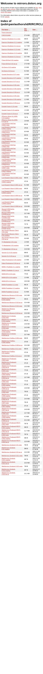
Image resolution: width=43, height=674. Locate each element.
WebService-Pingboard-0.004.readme (9, 373)
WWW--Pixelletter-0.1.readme (11, 267)
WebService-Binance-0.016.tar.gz (12, 302)
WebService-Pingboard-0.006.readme (9, 395)
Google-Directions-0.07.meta (11, 74)
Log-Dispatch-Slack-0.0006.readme (8, 202)
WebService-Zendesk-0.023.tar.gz (8, 473)
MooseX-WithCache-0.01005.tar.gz (8, 213)
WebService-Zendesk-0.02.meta (12, 445)
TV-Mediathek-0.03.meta (9, 242)
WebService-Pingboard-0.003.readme (9, 363)
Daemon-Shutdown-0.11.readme (12, 42)
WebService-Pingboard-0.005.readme (9, 384)
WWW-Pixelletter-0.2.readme (11, 288)
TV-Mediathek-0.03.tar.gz (9, 249)
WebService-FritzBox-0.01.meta (11, 349)
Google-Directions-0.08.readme (11, 89)
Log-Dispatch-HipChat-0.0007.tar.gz (9, 174)
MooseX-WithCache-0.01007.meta (8, 224)
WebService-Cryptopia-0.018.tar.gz (9, 334)
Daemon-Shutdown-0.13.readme (12, 53)
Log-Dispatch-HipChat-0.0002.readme (9, 138)
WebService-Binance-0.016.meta (12, 295)
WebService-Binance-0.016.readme (8, 298)
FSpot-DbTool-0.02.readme (10, 60)
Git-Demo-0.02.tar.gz (8, 71)
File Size (25, 29)
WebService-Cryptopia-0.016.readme (9, 320)
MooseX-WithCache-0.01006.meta (8, 216)
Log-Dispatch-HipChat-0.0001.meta (9, 124)
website (7, 17)
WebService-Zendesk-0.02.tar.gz (12, 452)
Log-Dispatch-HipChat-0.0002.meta (9, 135)
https (40, 7)
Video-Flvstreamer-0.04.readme (11, 260)
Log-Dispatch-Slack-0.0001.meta (12, 178)
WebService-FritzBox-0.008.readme (8, 341)
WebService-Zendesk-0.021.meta (12, 455)
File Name (5, 29)
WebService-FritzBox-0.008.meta (12, 338)
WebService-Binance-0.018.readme (8, 309)
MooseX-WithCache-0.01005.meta (8, 209)
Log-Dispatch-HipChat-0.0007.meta (9, 167)
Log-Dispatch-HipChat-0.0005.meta (9, 145)
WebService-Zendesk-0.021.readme (8, 459)
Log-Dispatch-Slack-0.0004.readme (8, 192)
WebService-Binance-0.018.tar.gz (12, 313)
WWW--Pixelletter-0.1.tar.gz (10, 270)
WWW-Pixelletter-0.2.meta (10, 284)
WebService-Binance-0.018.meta (12, 306)
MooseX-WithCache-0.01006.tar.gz (8, 220)
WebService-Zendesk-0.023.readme (8, 470)
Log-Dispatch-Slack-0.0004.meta (12, 188)
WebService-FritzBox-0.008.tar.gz (12, 345)
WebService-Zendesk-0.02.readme (8, 448)
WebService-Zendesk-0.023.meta (12, 466)
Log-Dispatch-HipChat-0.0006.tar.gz (9, 163)
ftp (1, 9)
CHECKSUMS (6, 35)
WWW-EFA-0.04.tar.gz (9, 281)
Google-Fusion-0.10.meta (9, 106)
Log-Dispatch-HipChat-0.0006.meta (9, 156)
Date (34, 29)
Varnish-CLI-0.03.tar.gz (9, 256)
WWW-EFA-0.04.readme (9, 277)
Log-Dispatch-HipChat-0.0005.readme (9, 149)
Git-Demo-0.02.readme (9, 67)
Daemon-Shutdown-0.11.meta (11, 39)
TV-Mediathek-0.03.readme (10, 245)
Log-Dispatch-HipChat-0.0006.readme (9, 159)
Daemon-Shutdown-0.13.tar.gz (11, 56)
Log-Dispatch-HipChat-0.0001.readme (9, 127)
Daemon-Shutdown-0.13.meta (11, 49)
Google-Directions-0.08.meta (11, 85)
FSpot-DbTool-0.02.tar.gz (9, 64)
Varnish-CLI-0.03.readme (9, 252)
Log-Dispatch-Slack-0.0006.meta (12, 199)
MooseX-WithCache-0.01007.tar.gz (8, 227)
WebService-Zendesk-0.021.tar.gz (8, 462)
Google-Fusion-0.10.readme (10, 110)
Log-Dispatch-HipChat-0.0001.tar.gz (9, 131)
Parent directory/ (7, 32)
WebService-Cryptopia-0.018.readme (9, 331)
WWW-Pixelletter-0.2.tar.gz (10, 292)
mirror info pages (6, 12)
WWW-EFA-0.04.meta (8, 274)
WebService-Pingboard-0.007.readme (9, 405)
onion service (11, 9)
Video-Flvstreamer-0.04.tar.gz (11, 263)
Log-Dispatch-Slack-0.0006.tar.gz (12, 206)
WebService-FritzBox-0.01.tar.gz (12, 356)
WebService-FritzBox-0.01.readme (8, 352)
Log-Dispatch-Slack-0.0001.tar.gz (12, 185)
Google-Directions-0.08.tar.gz (11, 92)
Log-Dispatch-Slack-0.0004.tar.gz (12, 195)
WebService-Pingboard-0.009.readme (9, 416)
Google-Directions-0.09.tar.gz (11, 103)
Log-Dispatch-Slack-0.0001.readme (8, 181)
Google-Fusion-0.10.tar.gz (10, 113)
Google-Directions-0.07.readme (11, 78)
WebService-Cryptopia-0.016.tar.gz (9, 323)
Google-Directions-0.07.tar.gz (11, 81)
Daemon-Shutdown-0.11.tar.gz (11, 46)
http (36, 7)
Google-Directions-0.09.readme (11, 99)
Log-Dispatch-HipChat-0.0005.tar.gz (9, 152)
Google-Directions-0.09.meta (11, 96)
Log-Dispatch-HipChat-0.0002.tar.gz (9, 142)
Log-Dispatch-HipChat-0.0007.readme (9, 170)
